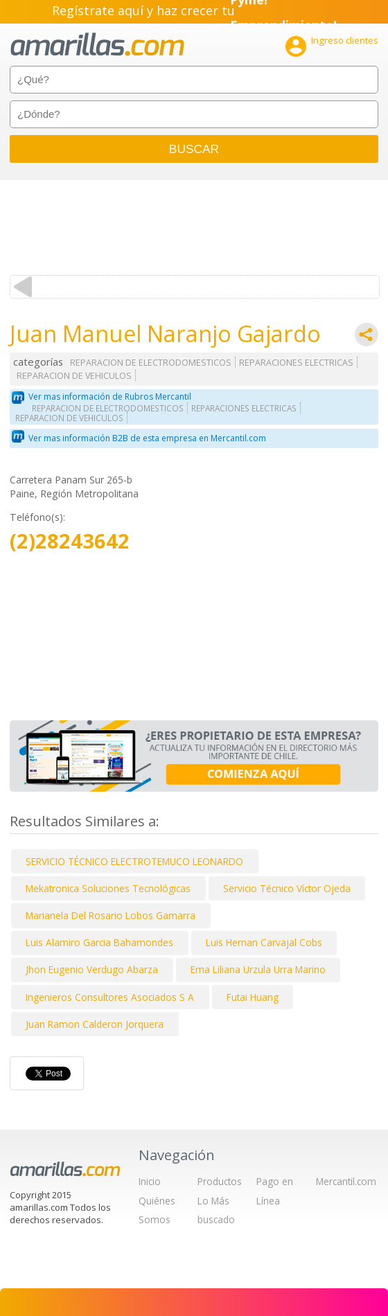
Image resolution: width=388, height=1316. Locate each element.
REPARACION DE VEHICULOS (74, 376)
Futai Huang (253, 997)
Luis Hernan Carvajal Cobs (264, 942)
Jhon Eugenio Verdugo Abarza (92, 969)
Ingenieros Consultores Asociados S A (110, 997)
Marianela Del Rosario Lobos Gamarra (110, 915)
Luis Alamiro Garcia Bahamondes (99, 942)
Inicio (150, 1181)
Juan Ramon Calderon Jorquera (95, 1024)
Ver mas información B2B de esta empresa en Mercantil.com (147, 438)
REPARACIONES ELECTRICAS (296, 362)
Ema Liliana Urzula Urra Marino (258, 969)
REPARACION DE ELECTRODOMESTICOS (150, 362)
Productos (219, 1181)
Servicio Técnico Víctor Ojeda (287, 888)
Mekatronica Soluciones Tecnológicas (108, 888)
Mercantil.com (346, 1181)
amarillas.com (97, 45)
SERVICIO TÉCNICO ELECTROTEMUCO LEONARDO (134, 861)
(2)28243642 (70, 541)
